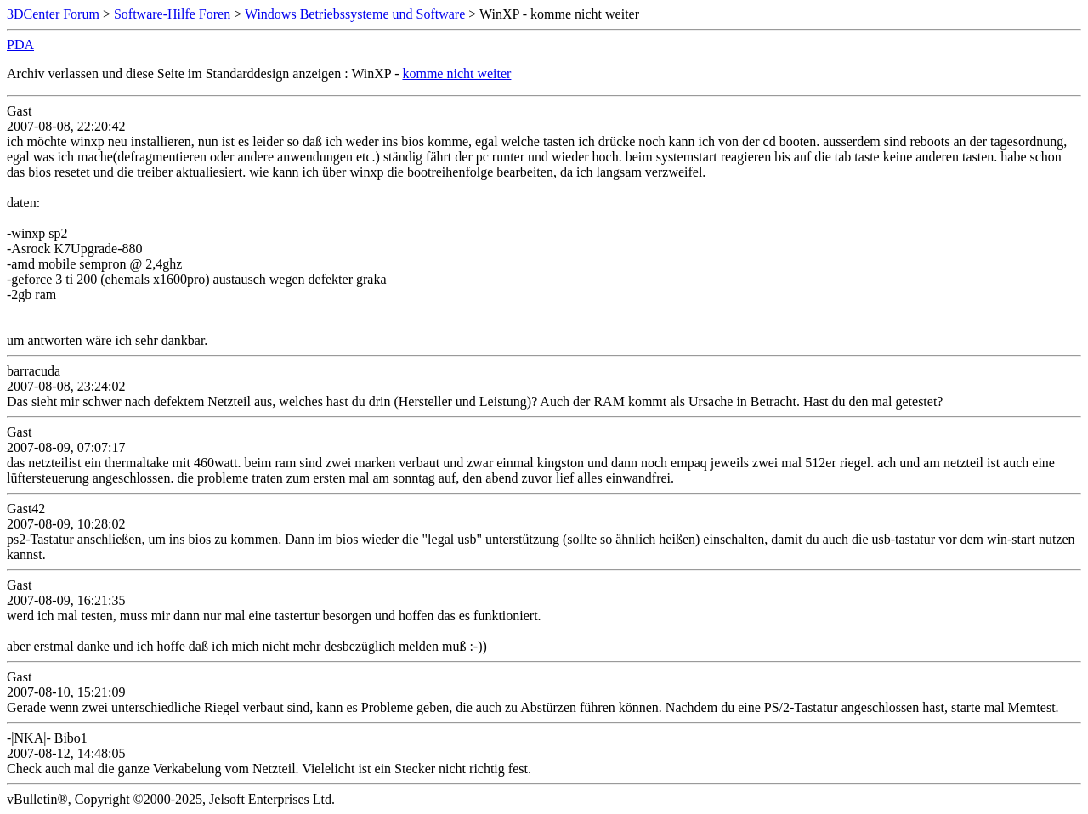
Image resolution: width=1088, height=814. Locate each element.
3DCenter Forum (53, 14)
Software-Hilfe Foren (172, 14)
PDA (20, 44)
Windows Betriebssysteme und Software (355, 14)
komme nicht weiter (456, 73)
